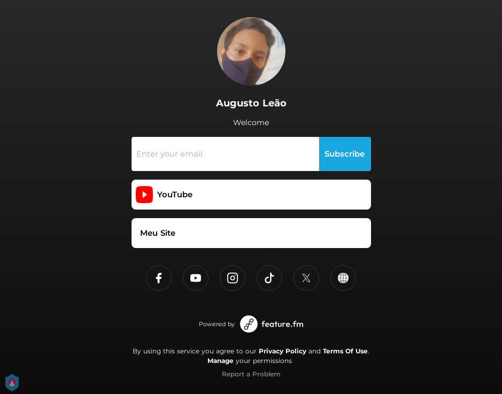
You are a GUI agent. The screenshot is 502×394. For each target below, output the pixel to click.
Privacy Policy (282, 351)
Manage (220, 361)
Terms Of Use (345, 351)
